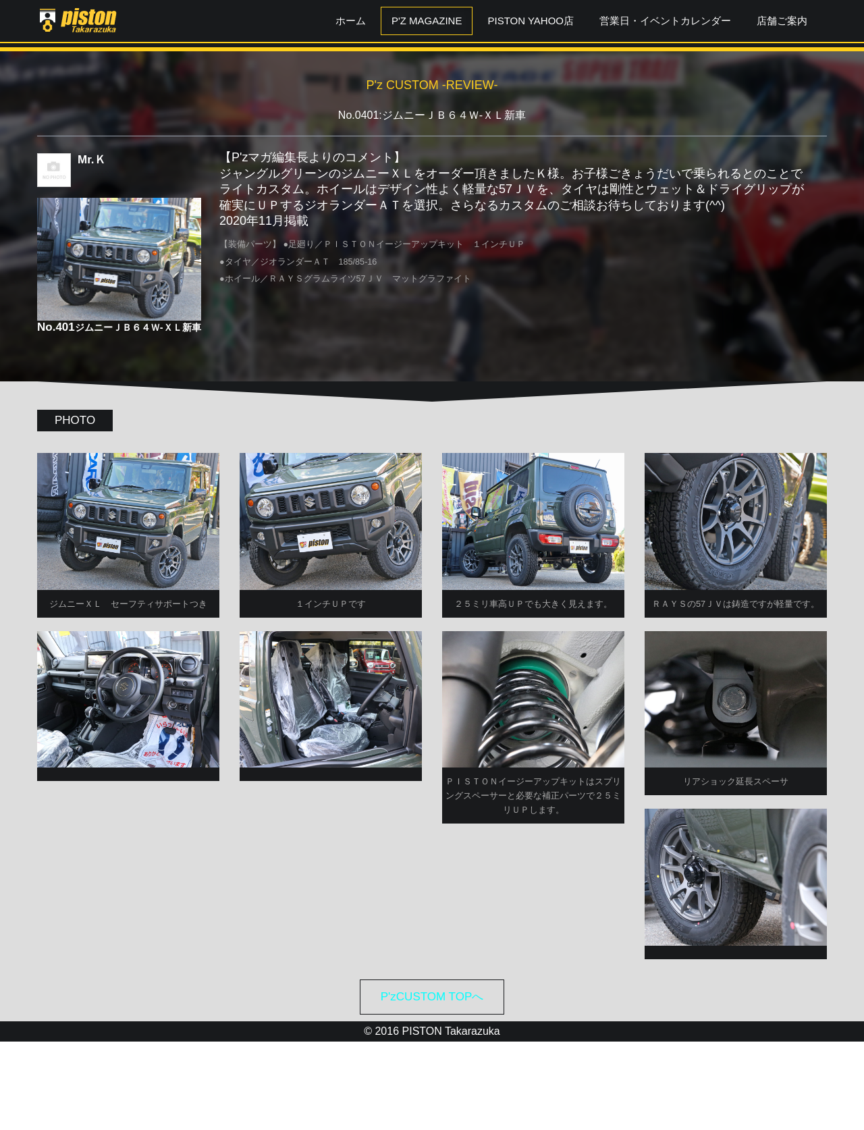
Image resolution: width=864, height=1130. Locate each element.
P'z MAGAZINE (427, 20)
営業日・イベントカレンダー (665, 20)
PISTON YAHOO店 (530, 20)
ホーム (350, 20)
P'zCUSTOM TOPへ (432, 1084)
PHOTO (75, 420)
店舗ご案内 (782, 20)
